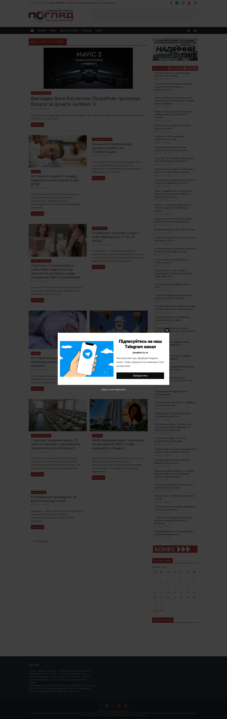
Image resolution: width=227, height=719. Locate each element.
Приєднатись (140, 375)
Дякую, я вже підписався (113, 389)
